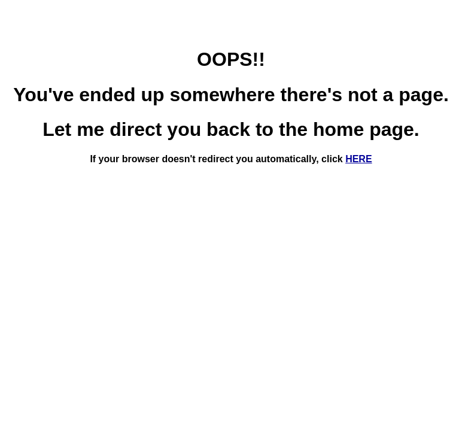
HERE (358, 159)
